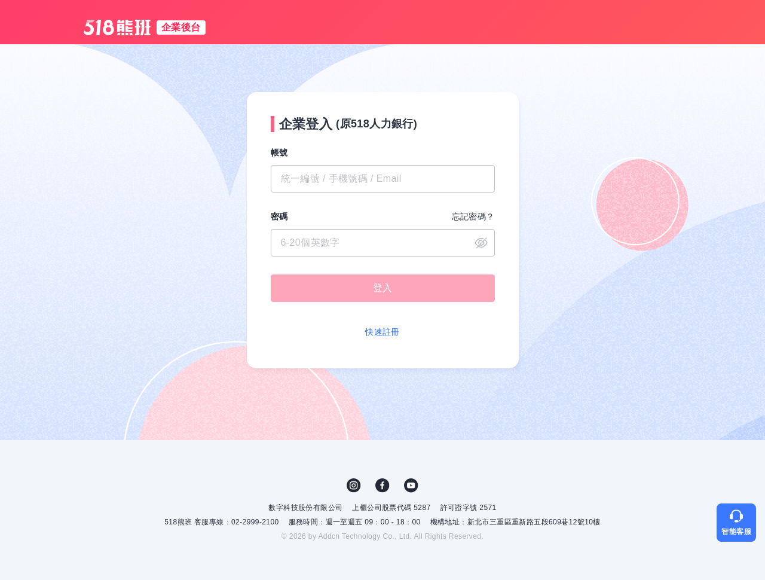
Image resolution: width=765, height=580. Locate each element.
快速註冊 (382, 332)
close (481, 243)
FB (382, 485)
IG (354, 485)
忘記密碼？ (473, 216)
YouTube (411, 485)
